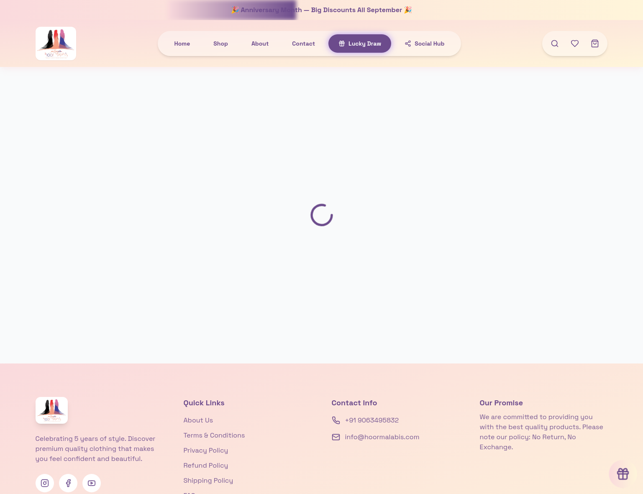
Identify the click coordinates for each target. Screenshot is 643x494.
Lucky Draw (359, 43)
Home (182, 43)
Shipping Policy (208, 480)
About (260, 43)
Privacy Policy (206, 450)
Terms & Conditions (214, 435)
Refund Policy (206, 465)
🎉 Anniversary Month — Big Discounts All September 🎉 (321, 9)
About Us (198, 420)
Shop (220, 43)
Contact (303, 43)
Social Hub (424, 43)
